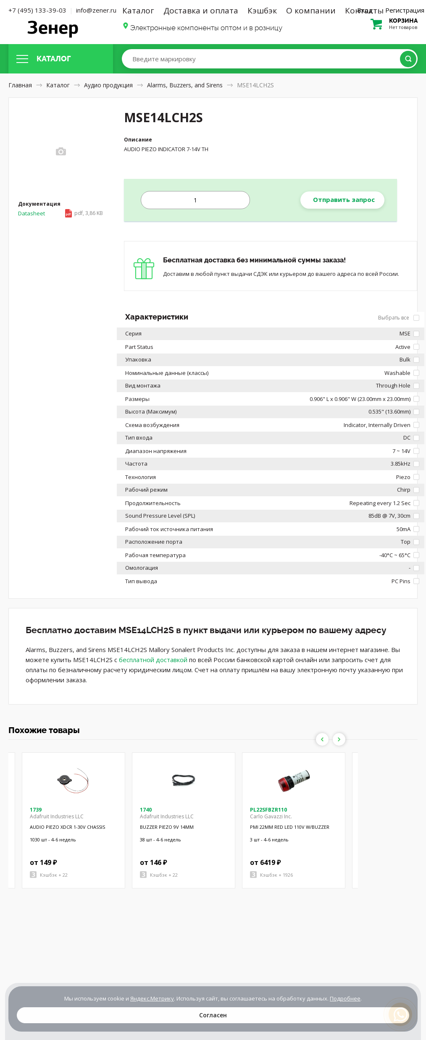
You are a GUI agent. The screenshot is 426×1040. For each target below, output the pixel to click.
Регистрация (404, 10)
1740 (146, 809)
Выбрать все (398, 317)
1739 (36, 809)
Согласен (213, 1015)
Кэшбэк (262, 10)
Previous (322, 739)
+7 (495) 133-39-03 (37, 10)
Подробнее (345, 998)
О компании (311, 10)
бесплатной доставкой (153, 659)
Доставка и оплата (200, 10)
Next (339, 739)
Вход (365, 10)
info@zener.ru (96, 10)
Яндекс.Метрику (152, 998)
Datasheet (60, 213)
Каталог (138, 10)
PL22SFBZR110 (268, 809)
